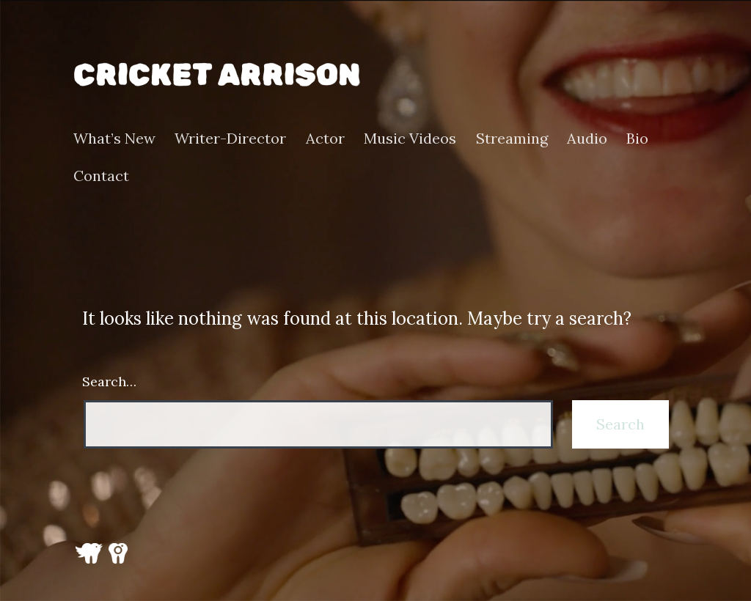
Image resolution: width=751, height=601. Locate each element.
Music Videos (410, 138)
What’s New (114, 138)
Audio (587, 138)
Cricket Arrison (216, 74)
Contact (101, 176)
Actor (325, 138)
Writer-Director (230, 138)
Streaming (512, 138)
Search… (109, 381)
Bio (637, 138)
